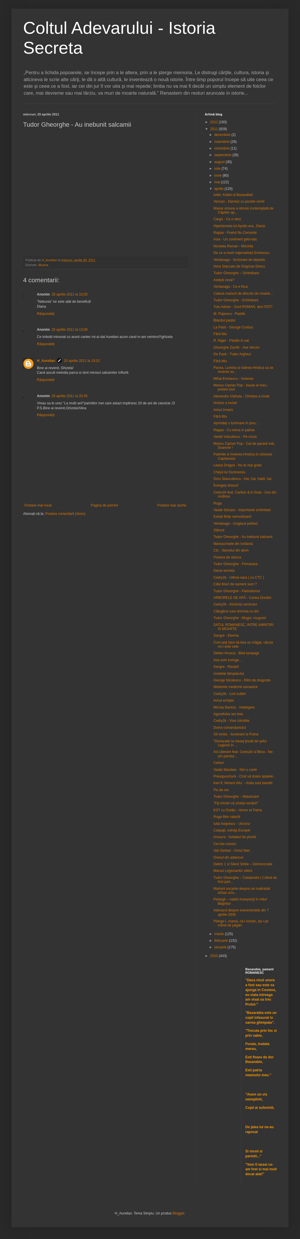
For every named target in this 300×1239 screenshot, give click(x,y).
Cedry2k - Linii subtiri (229, 694)
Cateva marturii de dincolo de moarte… (243, 293)
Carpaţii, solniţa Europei (231, 830)
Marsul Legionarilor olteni (232, 871)
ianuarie (221, 947)
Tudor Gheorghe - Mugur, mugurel (239, 618)
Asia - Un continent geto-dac (235, 239)
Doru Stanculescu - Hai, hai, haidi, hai (242, 479)
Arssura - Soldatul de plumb (234, 837)
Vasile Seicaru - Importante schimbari (242, 510)
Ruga (217, 503)
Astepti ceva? (223, 280)
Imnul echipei (223, 700)
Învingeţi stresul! (226, 485)
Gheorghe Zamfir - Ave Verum (236, 347)
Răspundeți (46, 314)
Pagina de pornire (104, 505)
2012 (214, 122)
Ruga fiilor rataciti (226, 817)
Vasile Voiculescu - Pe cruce (235, 437)
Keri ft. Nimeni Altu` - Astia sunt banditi (242, 783)
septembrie (223, 155)
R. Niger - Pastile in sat (231, 341)
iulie (218, 169)
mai (217, 182)
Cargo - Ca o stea (227, 219)
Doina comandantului (229, 728)
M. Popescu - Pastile (229, 314)
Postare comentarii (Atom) (65, 514)
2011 (214, 129)
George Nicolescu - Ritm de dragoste (241, 680)
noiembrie (222, 142)
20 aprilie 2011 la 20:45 (70, 396)
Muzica (43, 265)
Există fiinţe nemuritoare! (232, 517)
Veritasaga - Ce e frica (230, 287)
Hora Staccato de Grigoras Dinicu (239, 266)
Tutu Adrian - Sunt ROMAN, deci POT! (242, 307)
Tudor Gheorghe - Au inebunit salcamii (242, 537)
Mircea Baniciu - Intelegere (234, 707)
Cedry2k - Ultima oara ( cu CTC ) (238, 577)
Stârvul (218, 530)
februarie (221, 941)
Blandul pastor (224, 320)
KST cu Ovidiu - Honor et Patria (237, 810)
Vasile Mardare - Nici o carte (235, 770)
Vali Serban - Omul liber (231, 851)
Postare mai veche (172, 505)
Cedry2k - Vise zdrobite (231, 721)
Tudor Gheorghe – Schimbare (236, 273)
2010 (214, 956)
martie (219, 934)
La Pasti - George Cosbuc (233, 327)
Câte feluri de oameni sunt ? (235, 584)
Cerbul (218, 763)
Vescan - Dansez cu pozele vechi (239, 201)
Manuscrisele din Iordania (233, 544)
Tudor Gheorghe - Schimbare (235, 300)
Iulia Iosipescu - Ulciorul (231, 824)
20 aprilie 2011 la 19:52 (82, 361)
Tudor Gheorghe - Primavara (235, 564)
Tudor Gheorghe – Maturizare (236, 797)
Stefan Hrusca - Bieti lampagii (236, 653)
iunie (218, 175)
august (220, 162)
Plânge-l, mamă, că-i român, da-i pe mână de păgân (241, 923)
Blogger (178, 1213)
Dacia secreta (224, 571)
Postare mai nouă (38, 505)
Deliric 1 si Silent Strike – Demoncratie (242, 864)
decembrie (222, 135)
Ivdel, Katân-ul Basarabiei (233, 195)
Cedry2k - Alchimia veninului (235, 604)
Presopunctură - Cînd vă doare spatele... (244, 776)
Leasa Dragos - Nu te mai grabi (237, 465)
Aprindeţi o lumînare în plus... (235, 423)
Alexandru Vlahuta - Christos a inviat (241, 396)
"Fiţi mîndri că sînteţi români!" (235, 803)
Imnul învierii (223, 410)
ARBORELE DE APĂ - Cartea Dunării (242, 598)
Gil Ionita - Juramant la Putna (235, 734)
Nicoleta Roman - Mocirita (233, 246)
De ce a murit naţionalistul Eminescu (241, 253)
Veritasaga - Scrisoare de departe (239, 260)
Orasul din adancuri (228, 857)
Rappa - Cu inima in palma (233, 430)
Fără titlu (220, 334)
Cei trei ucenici (224, 844)
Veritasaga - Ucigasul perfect (235, 524)
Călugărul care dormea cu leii (235, 611)
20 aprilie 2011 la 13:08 (70, 330)
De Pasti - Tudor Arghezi (232, 354)
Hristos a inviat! (225, 403)
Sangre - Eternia (226, 635)
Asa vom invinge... (227, 660)
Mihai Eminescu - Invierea (233, 379)
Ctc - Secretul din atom (231, 550)
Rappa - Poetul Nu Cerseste (235, 233)
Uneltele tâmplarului (228, 674)
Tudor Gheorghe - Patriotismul (236, 591)
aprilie (219, 189)
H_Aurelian (46, 361)
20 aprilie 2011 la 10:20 (70, 294)
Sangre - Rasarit (226, 667)
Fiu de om (221, 790)
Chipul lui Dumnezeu (229, 472)
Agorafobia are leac (228, 714)
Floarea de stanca (227, 557)
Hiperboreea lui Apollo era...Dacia (239, 226)
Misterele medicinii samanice (235, 687)
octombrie (222, 148)
